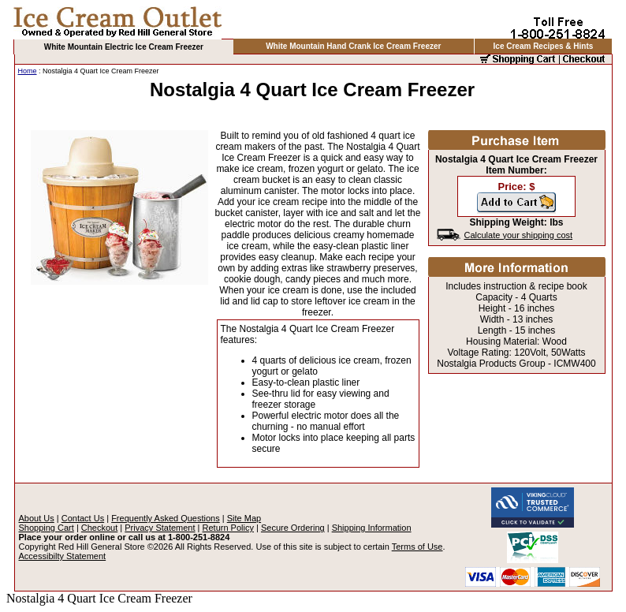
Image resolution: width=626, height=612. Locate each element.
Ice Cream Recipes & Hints (544, 46)
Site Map (244, 518)
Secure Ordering (293, 527)
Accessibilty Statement (62, 556)
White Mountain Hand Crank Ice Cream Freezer (353, 46)
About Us (36, 518)
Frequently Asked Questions (165, 518)
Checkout (99, 527)
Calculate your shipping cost (518, 235)
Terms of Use (417, 546)
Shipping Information (372, 527)
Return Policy (228, 527)
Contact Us (82, 518)
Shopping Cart (46, 527)
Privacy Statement (160, 527)
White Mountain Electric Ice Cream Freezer (123, 47)
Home (27, 71)
